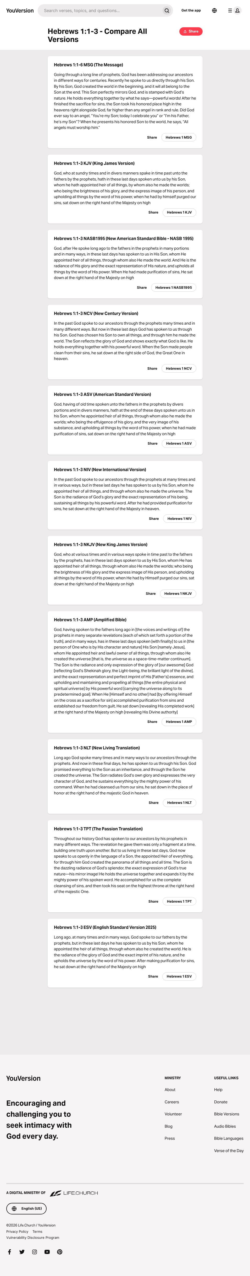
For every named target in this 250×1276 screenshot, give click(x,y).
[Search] (99, 10)
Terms (37, 1231)
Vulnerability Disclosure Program (32, 1237)
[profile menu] (234, 10)
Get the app (191, 10)
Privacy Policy (17, 1231)
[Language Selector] (214, 10)
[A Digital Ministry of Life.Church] (125, 1190)
